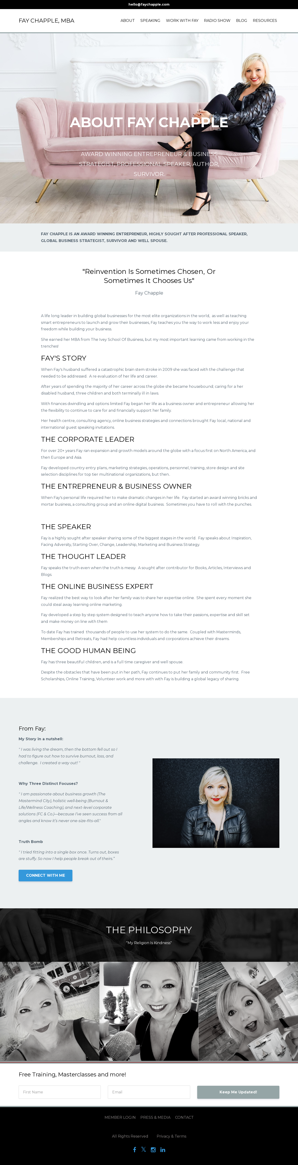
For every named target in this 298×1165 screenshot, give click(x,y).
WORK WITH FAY (182, 20)
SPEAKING (150, 20)
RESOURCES (265, 20)
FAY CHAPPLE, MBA (46, 20)
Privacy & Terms (171, 1136)
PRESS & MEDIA (155, 1117)
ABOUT (128, 20)
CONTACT (184, 1117)
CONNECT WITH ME (45, 875)
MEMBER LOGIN (120, 1117)
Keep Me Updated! (238, 1092)
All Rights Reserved (130, 1136)
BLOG (241, 20)
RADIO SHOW (217, 20)
